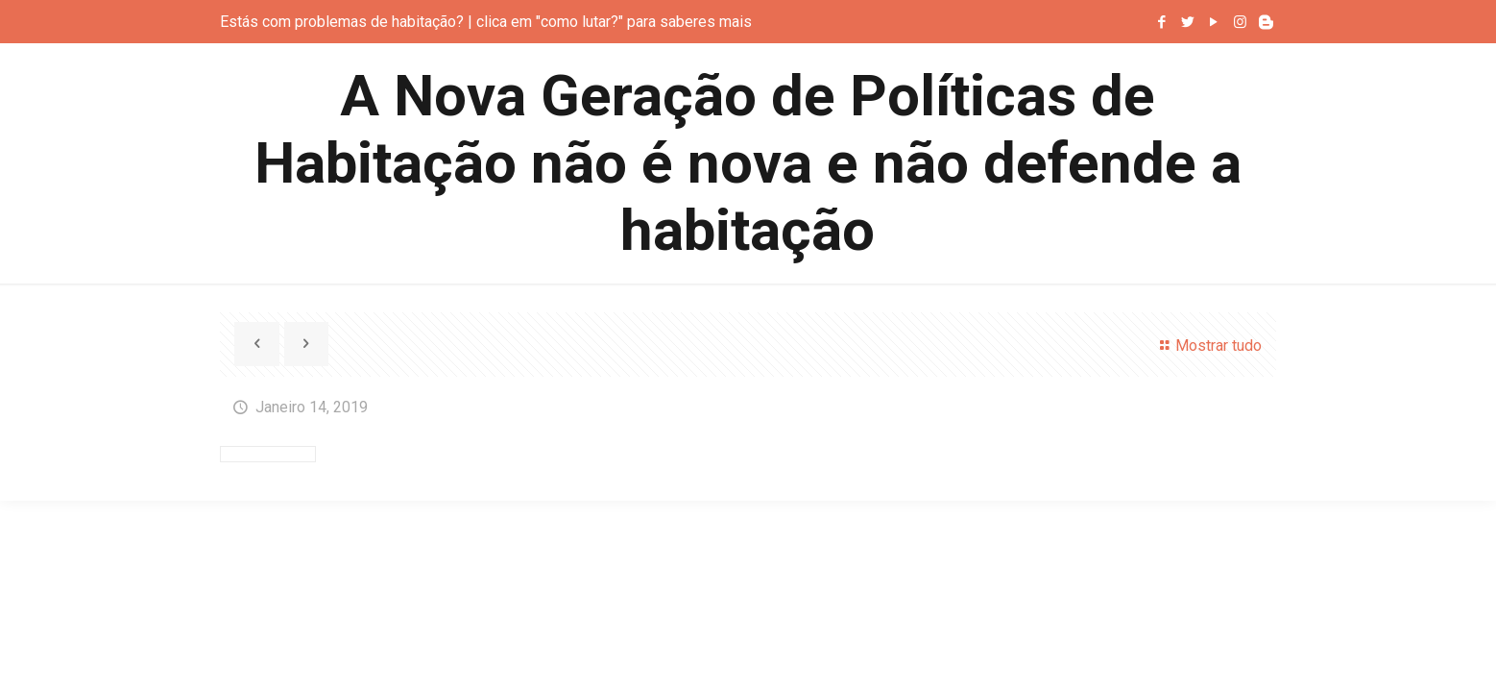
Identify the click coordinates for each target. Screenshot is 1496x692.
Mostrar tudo (1207, 345)
